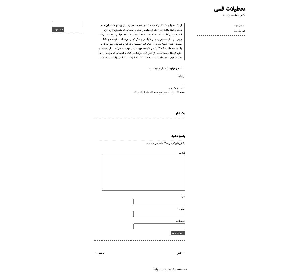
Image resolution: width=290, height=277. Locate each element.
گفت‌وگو (145, 92)
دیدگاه (178, 153)
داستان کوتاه (236, 25)
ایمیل (177, 209)
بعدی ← (95, 253)
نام (178, 196)
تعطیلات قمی (226, 9)
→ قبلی (177, 253)
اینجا (176, 76)
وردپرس (160, 269)
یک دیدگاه (134, 92)
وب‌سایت (176, 221)
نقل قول (171, 92)
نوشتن (163, 92)
